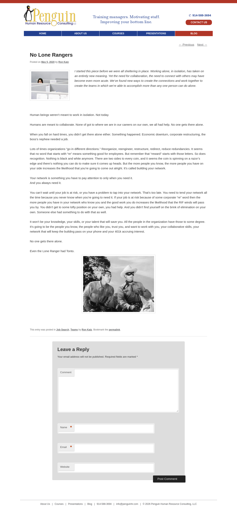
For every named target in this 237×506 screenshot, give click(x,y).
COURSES (118, 33)
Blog (89, 504)
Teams (74, 329)
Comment (65, 372)
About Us (45, 504)
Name (66, 427)
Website (65, 466)
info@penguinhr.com (127, 504)
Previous (186, 44)
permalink (114, 329)
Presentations (75, 504)
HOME (42, 33)
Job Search (62, 329)
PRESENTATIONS (156, 33)
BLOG (193, 33)
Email (66, 447)
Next (202, 44)
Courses (59, 504)
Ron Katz (63, 62)
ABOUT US (80, 33)
